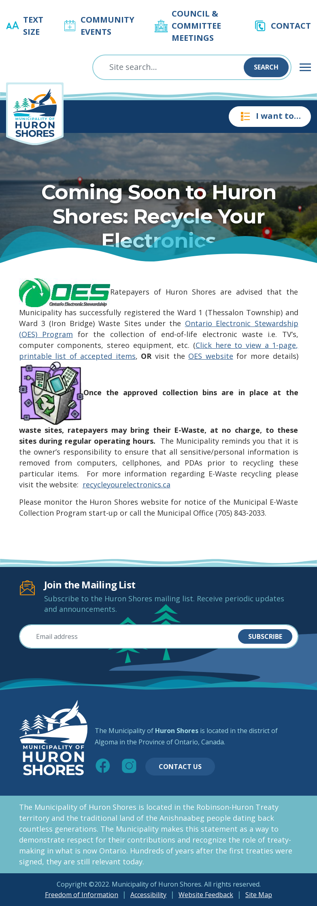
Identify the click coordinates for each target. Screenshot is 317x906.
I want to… (270, 116)
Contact (291, 25)
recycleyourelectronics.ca (126, 484)
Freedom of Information (81, 894)
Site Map (258, 894)
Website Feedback (206, 894)
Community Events (107, 25)
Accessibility (148, 894)
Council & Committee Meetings (196, 25)
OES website (210, 356)
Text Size (33, 25)
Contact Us (180, 766)
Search (266, 67)
